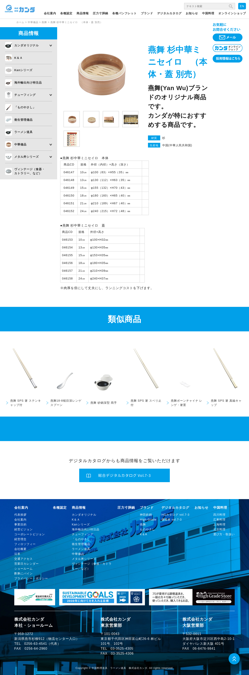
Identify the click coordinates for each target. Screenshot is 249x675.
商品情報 (83, 13)
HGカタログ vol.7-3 (175, 514)
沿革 (17, 553)
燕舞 (143, 524)
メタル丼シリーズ (26, 156)
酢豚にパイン (23, 573)
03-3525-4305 (122, 648)
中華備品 (20, 144)
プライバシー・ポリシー (31, 578)
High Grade (148, 519)
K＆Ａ (18, 57)
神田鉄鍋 (146, 514)
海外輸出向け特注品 (28, 82)
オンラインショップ (232, 13)
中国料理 (208, 13)
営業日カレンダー (26, 563)
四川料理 (219, 514)
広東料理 (219, 519)
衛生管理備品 (23, 119)
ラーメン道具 (23, 132)
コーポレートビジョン (29, 534)
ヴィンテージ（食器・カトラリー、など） (29, 171)
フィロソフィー (25, 544)
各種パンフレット (124, 13)
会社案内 (50, 13)
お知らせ (192, 13)
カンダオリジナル (26, 45)
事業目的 (20, 524)
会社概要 (20, 549)
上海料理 (219, 524)
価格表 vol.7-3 (171, 519)
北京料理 (219, 529)
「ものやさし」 (25, 107)
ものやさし (147, 529)
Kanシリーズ (23, 70)
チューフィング (25, 94)
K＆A (143, 534)
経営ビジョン (23, 529)
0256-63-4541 (35, 643)
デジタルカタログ (169, 13)
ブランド (147, 13)
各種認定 (66, 13)
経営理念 (20, 539)
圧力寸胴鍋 (100, 13)
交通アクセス (23, 558)
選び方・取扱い (224, 534)
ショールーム (23, 568)
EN (242, 6)
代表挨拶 (20, 514)
